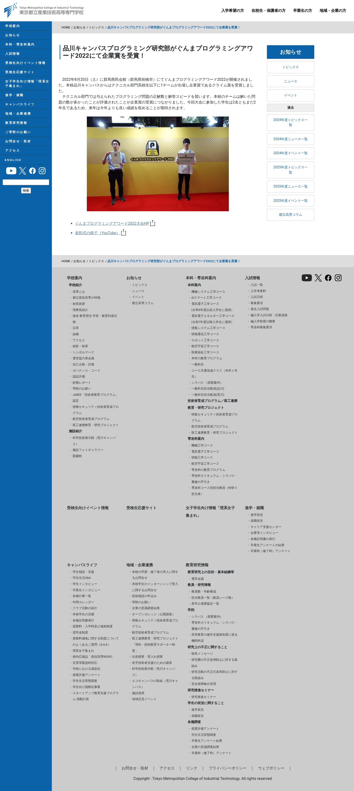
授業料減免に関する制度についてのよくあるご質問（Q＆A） (96, 641)
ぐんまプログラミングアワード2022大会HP (115, 223)
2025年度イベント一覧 (291, 201)
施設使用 (138, 693)
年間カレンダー (83, 602)
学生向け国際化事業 (86, 687)
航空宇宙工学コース (205, 346)
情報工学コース (202, 457)
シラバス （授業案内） (207, 382)
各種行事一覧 (82, 596)
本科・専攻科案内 (19, 45)
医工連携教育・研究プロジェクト (96, 425)
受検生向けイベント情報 (25, 65)
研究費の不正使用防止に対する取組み (214, 663)
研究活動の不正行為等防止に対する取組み (214, 675)
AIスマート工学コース (206, 297)
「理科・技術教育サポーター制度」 (153, 647)
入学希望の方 (232, 10)
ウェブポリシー (271, 768)
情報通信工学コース (205, 334)
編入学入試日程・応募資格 (269, 315)
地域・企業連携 (18, 118)
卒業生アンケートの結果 (267, 545)
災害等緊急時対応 (85, 663)
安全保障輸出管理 (203, 684)
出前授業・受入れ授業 (147, 656)
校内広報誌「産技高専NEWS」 (94, 656)
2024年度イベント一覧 (291, 153)
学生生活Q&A (82, 578)
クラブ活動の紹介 (85, 608)
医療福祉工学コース (205, 352)
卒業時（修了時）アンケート (271, 551)
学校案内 (12, 26)
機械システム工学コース (208, 291)
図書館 (77, 456)
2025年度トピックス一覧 (291, 170)
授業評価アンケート (86, 675)
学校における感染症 (86, 668)
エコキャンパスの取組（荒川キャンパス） (155, 684)
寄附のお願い (82, 388)
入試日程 (257, 297)
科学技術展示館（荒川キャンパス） (94, 441)
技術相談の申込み (144, 596)
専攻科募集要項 (261, 327)
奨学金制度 (80, 632)
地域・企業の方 (333, 10)
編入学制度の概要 (263, 321)
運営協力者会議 (83, 358)
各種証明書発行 (83, 620)
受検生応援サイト (19, 75)
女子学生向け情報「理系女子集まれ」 (27, 87)
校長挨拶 (79, 304)
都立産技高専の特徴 (86, 297)
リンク (191, 768)
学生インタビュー (85, 584)
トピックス (96, 27)
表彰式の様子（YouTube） (100, 233)
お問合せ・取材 (18, 147)
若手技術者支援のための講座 (152, 663)
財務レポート (82, 382)
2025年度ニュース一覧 (291, 186)
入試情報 (12, 55)
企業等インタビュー (264, 533)
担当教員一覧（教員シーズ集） (213, 597)
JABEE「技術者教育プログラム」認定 (96, 398)
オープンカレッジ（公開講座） (153, 614)
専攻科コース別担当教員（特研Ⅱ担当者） (214, 491)
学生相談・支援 (83, 572)
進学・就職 (14, 99)
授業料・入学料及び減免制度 (93, 626)
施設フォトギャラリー (88, 450)
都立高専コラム (290, 215)
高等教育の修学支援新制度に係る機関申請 (214, 638)
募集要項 (257, 303)
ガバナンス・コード (86, 370)
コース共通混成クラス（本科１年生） (214, 373)
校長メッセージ (202, 653)
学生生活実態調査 (85, 681)
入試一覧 (257, 285)
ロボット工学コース (205, 340)
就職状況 (257, 520)
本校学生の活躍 (83, 614)
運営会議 (197, 578)
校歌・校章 (80, 346)
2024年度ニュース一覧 (291, 139)
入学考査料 (258, 291)
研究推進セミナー (203, 697)
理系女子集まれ (83, 650)
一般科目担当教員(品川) (207, 388)
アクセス (12, 157)
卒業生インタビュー (86, 590)
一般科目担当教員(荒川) (207, 394)
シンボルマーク (83, 352)
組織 (76, 334)
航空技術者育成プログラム (91, 419)
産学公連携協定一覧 (205, 603)
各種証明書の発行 (263, 539)
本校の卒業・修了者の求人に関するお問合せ (155, 575)
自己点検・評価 (83, 364)
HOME (66, 27)
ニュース (290, 81)
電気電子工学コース (205, 451)
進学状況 (257, 515)
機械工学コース (202, 445)
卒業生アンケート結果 (206, 740)
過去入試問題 (260, 309)
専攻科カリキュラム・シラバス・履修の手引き (214, 479)
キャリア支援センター (266, 527)
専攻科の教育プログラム (208, 470)
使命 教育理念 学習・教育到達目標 (95, 319)
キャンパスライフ (19, 109)
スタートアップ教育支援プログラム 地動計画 (96, 696)
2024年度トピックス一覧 (291, 122)
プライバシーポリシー (228, 768)
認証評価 (79, 376)
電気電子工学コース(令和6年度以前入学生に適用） (212, 307)
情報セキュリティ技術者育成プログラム (96, 410)
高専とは (79, 291)
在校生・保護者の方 (269, 10)
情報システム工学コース (208, 328)
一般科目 (197, 364)
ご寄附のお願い (18, 138)
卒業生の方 (302, 10)
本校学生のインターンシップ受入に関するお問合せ (155, 587)
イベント (290, 95)
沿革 (76, 328)
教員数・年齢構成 (203, 591)
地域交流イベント (144, 699)
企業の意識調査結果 (146, 608)
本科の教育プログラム (206, 358)
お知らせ (12, 36)
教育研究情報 (16, 128)
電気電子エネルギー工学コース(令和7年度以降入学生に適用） (213, 319)
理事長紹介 (80, 310)
